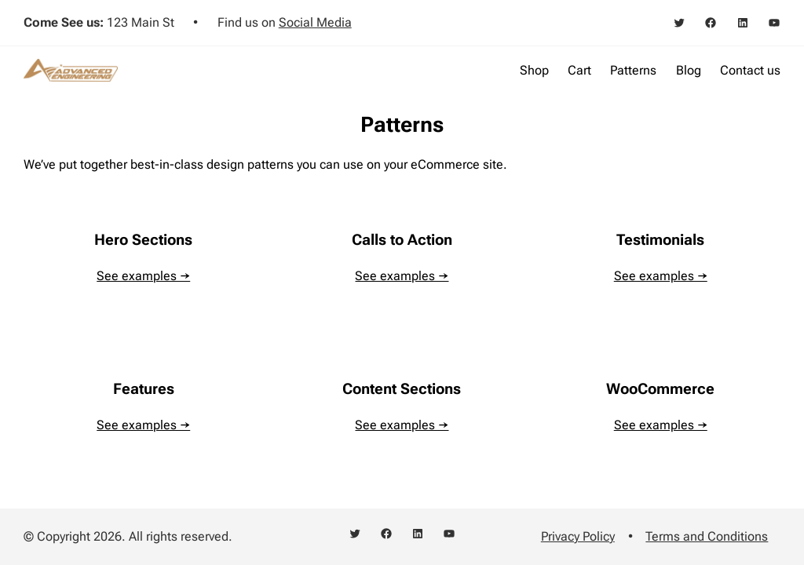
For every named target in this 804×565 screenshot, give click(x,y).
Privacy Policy (578, 536)
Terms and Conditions (706, 536)
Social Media (315, 22)
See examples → (143, 275)
